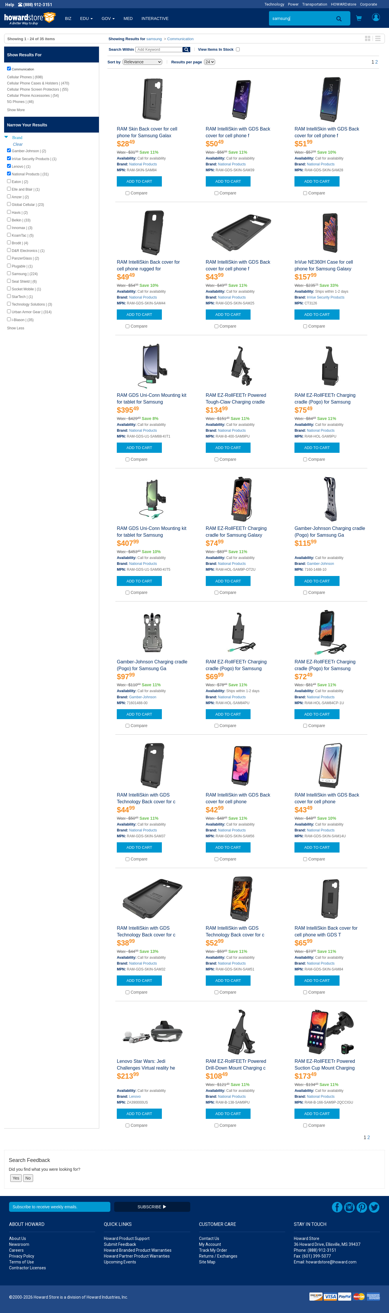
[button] (359, 19)
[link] (294, 1298)
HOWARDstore (343, 4)
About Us (17, 1238)
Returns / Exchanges (218, 1256)
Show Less (15, 328)
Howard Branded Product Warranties (138, 1250)
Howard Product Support (127, 1238)
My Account (210, 1244)
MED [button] (128, 18)
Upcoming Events (120, 1262)
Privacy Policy (21, 1256)
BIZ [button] (68, 18)
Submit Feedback (120, 1244)
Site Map (207, 1262)
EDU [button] (86, 18)
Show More (16, 110)
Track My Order (213, 1250)
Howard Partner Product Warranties (137, 1256)
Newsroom (19, 1244)
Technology (274, 4)
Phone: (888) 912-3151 (315, 1250)
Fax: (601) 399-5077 (312, 1256)
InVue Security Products (325, 297)
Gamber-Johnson (320, 564)
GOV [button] (108, 18)
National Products (143, 164)
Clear (18, 144)
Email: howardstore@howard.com (325, 1262)
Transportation (314, 4)
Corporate (368, 4)
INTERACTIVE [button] (155, 18)
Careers (16, 1250)
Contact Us (209, 1238)
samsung (154, 39)
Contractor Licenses (27, 1267)
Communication (180, 39)
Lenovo (134, 1097)
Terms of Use (21, 1262)
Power (293, 4)
